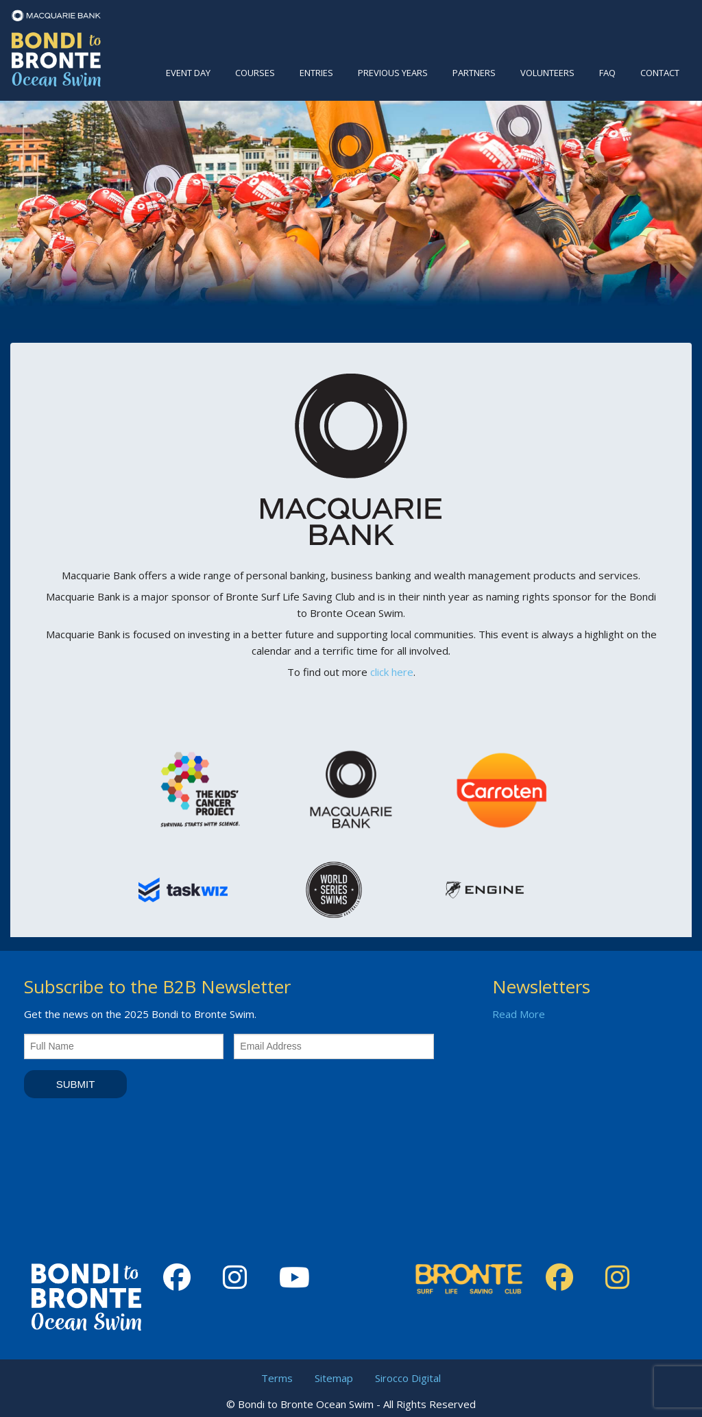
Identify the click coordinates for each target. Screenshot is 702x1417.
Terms (277, 1378)
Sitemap (334, 1378)
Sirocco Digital (408, 1378)
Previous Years (393, 72)
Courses (255, 72)
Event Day (188, 72)
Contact (659, 72)
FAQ (607, 72)
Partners (474, 72)
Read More (518, 1014)
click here (391, 672)
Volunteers (547, 72)
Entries (316, 72)
